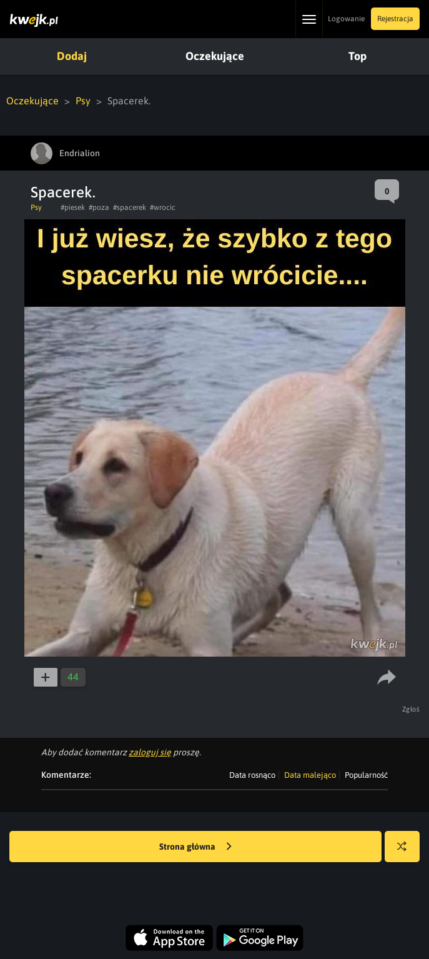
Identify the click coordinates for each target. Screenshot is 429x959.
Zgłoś (411, 709)
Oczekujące (214, 55)
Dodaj (72, 55)
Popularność (366, 775)
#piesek (73, 207)
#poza (99, 207)
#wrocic (162, 207)
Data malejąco (310, 775)
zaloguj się (150, 752)
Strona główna (195, 847)
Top (357, 55)
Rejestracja (395, 18)
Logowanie (346, 18)
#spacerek (129, 207)
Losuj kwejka (407, 852)
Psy (83, 100)
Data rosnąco (252, 775)
